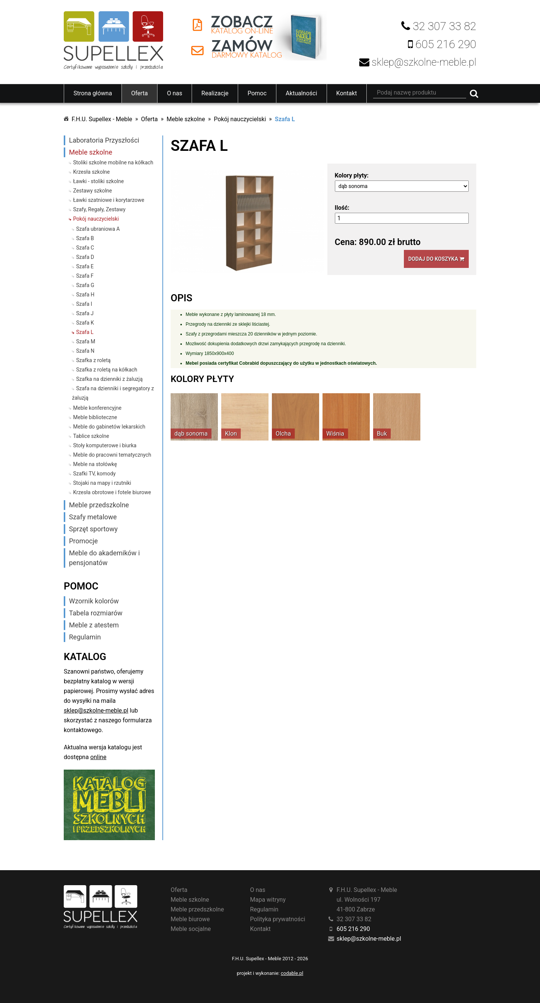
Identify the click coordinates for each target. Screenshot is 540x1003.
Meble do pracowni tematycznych (112, 455)
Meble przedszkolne (99, 505)
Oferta (139, 93)
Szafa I (84, 304)
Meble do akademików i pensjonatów (104, 558)
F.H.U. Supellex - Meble (102, 119)
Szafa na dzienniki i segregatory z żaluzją (113, 393)
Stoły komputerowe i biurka (104, 445)
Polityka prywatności (277, 919)
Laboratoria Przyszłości (104, 140)
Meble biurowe (190, 919)
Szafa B (85, 238)
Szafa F (85, 276)
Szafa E (85, 266)
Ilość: (342, 207)
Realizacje (214, 93)
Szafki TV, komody (94, 474)
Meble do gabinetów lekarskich (109, 427)
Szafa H (85, 295)
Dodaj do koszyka (436, 259)
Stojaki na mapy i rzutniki (102, 483)
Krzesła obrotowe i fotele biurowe (112, 492)
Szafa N (85, 351)
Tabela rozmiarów (95, 613)
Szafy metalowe (93, 517)
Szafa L (285, 119)
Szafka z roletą (93, 360)
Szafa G (85, 285)
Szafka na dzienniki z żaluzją (109, 379)
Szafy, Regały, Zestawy (99, 209)
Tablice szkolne (91, 436)
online (98, 757)
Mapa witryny (268, 899)
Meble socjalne (191, 928)
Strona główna (93, 93)
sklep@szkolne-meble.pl (96, 710)
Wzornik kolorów (94, 601)
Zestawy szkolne (92, 191)
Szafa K (85, 323)
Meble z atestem (94, 625)
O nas (174, 93)
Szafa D (85, 257)
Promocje (83, 541)
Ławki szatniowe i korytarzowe (108, 200)
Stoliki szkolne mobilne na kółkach (113, 162)
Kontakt (346, 93)
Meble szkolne (185, 119)
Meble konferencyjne (97, 408)
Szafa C (85, 248)
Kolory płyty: (352, 175)
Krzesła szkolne (91, 172)
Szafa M (85, 341)
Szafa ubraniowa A (98, 229)
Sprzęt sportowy (93, 529)
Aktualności (301, 93)
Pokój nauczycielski (240, 119)
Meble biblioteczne (95, 417)
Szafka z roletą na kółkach (106, 370)
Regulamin (85, 637)
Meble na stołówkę (95, 464)
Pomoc (257, 93)
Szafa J (85, 313)
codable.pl (292, 973)
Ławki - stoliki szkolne (98, 181)
